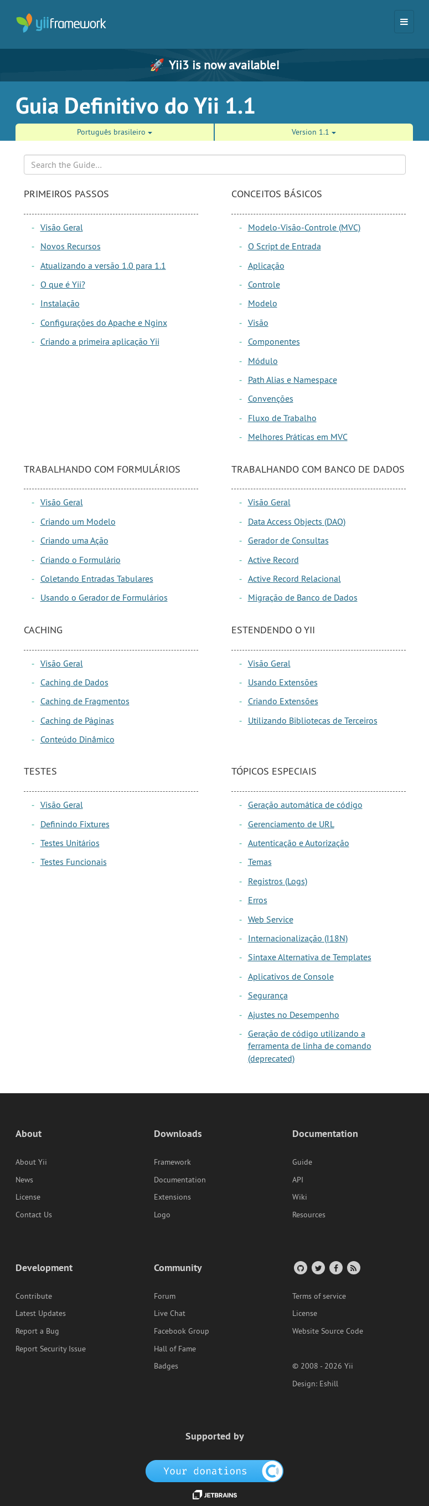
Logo (162, 1215)
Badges (166, 1366)
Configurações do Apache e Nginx (103, 322)
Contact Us (33, 1215)
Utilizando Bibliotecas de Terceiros (313, 720)
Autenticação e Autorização (298, 842)
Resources (308, 1215)
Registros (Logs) (277, 881)
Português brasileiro (114, 132)
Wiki (299, 1197)
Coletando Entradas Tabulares (96, 578)
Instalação (60, 303)
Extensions (172, 1197)
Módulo (263, 360)
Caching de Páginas (77, 720)
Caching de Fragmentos (85, 700)
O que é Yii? (62, 284)
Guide (302, 1162)
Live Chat (169, 1313)
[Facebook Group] (335, 1267)
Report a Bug (37, 1331)
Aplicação (266, 265)
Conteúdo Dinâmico (77, 739)
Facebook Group (181, 1331)
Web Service (270, 919)
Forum (164, 1296)
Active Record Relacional (294, 578)
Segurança (268, 995)
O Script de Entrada (284, 246)
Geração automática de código (305, 804)
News (24, 1180)
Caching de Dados (74, 682)
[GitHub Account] (299, 1267)
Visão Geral (61, 227)
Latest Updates (40, 1313)
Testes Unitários (70, 842)
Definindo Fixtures (75, 823)
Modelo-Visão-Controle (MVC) (304, 227)
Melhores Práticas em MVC (298, 436)
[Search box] (215, 165)
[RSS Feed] (352, 1267)
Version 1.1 (314, 132)
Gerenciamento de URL (291, 823)
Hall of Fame (175, 1349)
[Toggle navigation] (404, 21)
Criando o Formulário (80, 559)
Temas (260, 861)
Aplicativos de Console (291, 976)
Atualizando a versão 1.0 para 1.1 (103, 265)
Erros (257, 899)
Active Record (273, 559)
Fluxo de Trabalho (282, 417)
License (27, 1197)
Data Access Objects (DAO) (296, 521)
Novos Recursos (70, 246)
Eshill (328, 1384)
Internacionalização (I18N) (298, 938)
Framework (172, 1162)
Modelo (262, 303)
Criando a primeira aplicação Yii (99, 341)
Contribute (33, 1296)
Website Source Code (327, 1331)
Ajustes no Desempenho (293, 1014)
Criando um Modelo (78, 521)
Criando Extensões (283, 700)
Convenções (270, 398)
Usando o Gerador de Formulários (104, 597)
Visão (258, 322)
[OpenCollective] (214, 1470)
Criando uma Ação (74, 540)
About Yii (31, 1162)
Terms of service (319, 1296)
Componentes (274, 341)
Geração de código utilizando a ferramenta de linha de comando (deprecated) (309, 1046)
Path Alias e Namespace (292, 379)
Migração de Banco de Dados (303, 597)
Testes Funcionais (73, 861)
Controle (264, 284)
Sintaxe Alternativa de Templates (309, 956)
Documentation (180, 1180)
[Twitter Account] (317, 1267)
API (297, 1180)
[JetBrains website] (215, 1494)
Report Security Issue (50, 1349)
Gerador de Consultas (288, 540)
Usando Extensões (283, 682)
